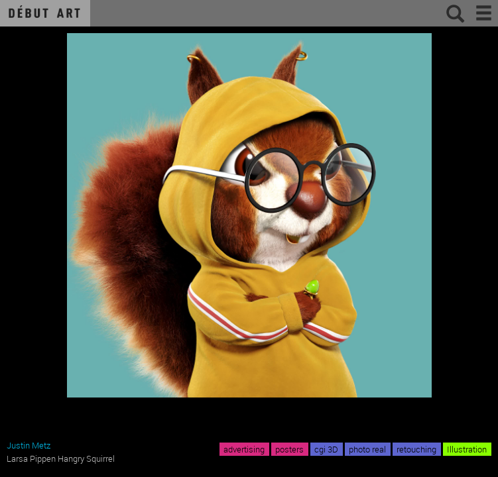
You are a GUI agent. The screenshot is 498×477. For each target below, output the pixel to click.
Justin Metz (28, 445)
